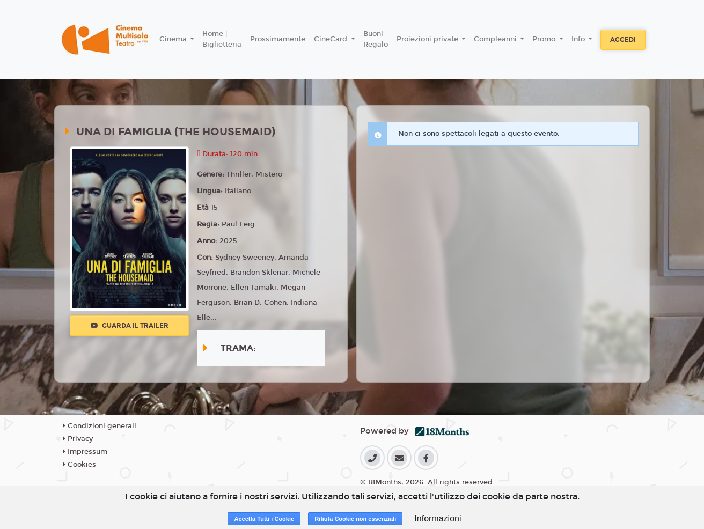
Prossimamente (277, 39)
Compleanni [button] (496, 39)
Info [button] (579, 39)
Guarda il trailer (129, 325)
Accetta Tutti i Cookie (264, 519)
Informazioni (437, 518)
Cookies (79, 464)
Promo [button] (545, 39)
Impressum (85, 451)
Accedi (623, 39)
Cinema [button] (174, 39)
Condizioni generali (99, 426)
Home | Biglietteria (221, 39)
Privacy (78, 439)
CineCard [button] (331, 39)
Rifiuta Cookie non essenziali (355, 519)
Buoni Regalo (375, 39)
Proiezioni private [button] (428, 39)
